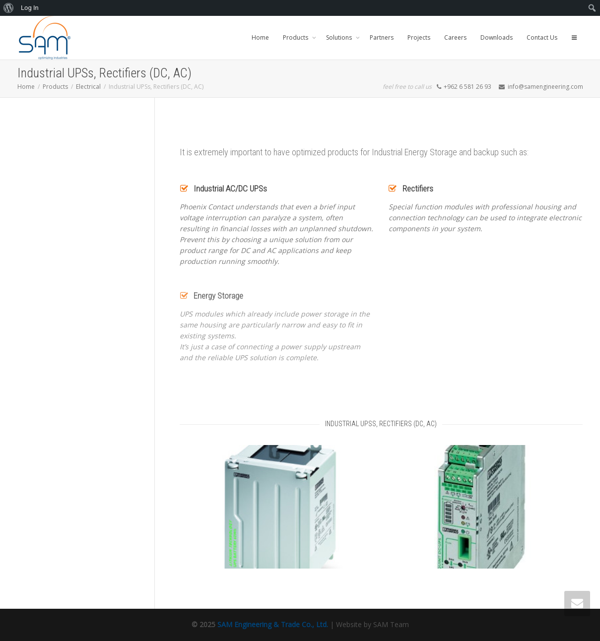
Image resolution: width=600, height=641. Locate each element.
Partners (382, 37)
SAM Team (391, 624)
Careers (455, 37)
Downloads (496, 37)
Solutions (339, 37)
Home (260, 37)
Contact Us (542, 37)
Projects (418, 37)
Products (296, 37)
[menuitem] (8, 8)
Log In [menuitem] (30, 7)
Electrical (88, 86)
